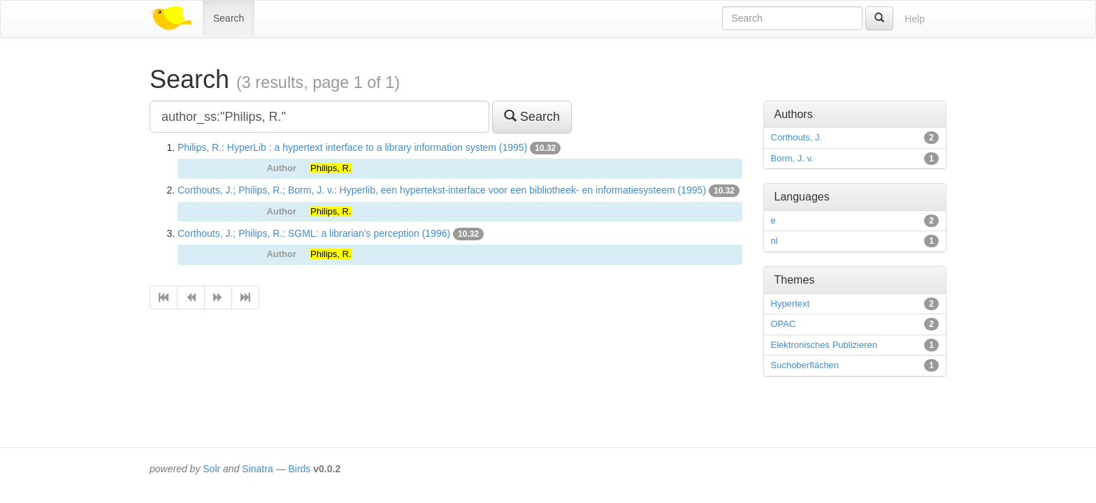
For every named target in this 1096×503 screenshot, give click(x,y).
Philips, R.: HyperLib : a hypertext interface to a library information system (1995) (352, 147)
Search (228, 18)
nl (774, 240)
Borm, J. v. (792, 158)
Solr (211, 468)
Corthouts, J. (797, 137)
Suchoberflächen (805, 365)
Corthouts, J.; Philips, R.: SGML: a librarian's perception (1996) (314, 233)
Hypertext (790, 303)
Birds (299, 468)
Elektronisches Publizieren (824, 345)
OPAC (783, 324)
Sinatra (257, 468)
